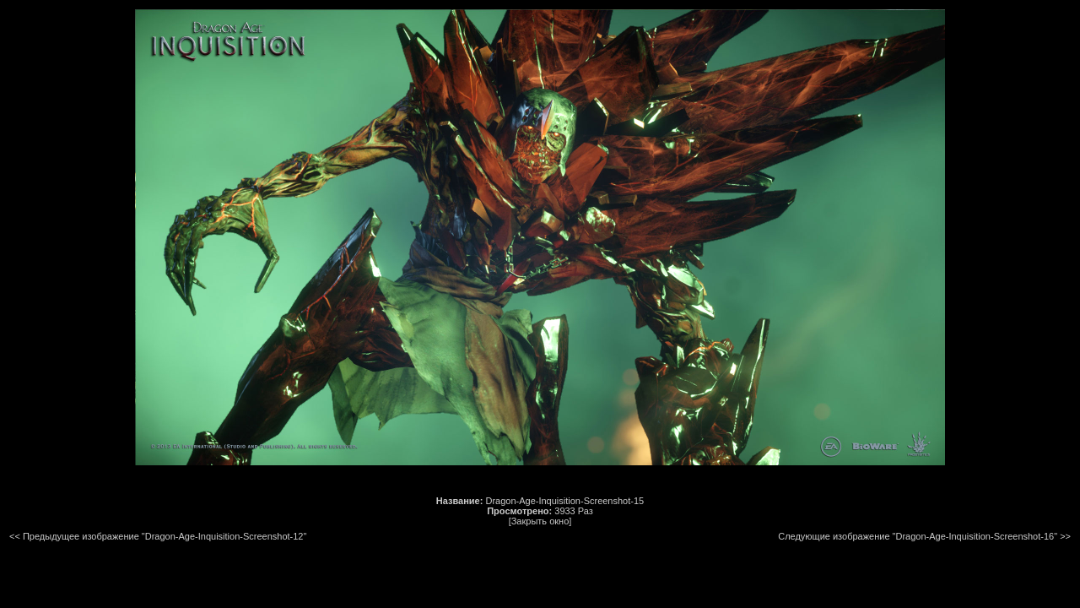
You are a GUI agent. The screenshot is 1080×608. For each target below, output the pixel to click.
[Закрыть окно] (540, 521)
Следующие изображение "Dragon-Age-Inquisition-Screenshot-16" (917, 536)
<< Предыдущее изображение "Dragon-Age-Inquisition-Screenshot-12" (157, 536)
